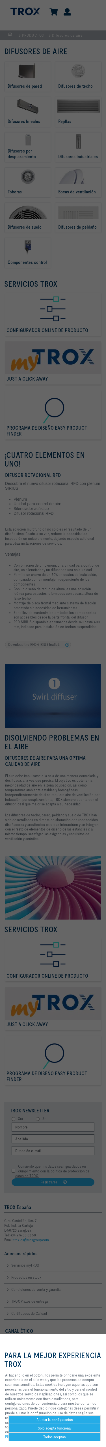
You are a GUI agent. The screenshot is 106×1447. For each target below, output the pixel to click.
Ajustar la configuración (54, 1419)
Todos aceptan (54, 1437)
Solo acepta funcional (55, 1428)
